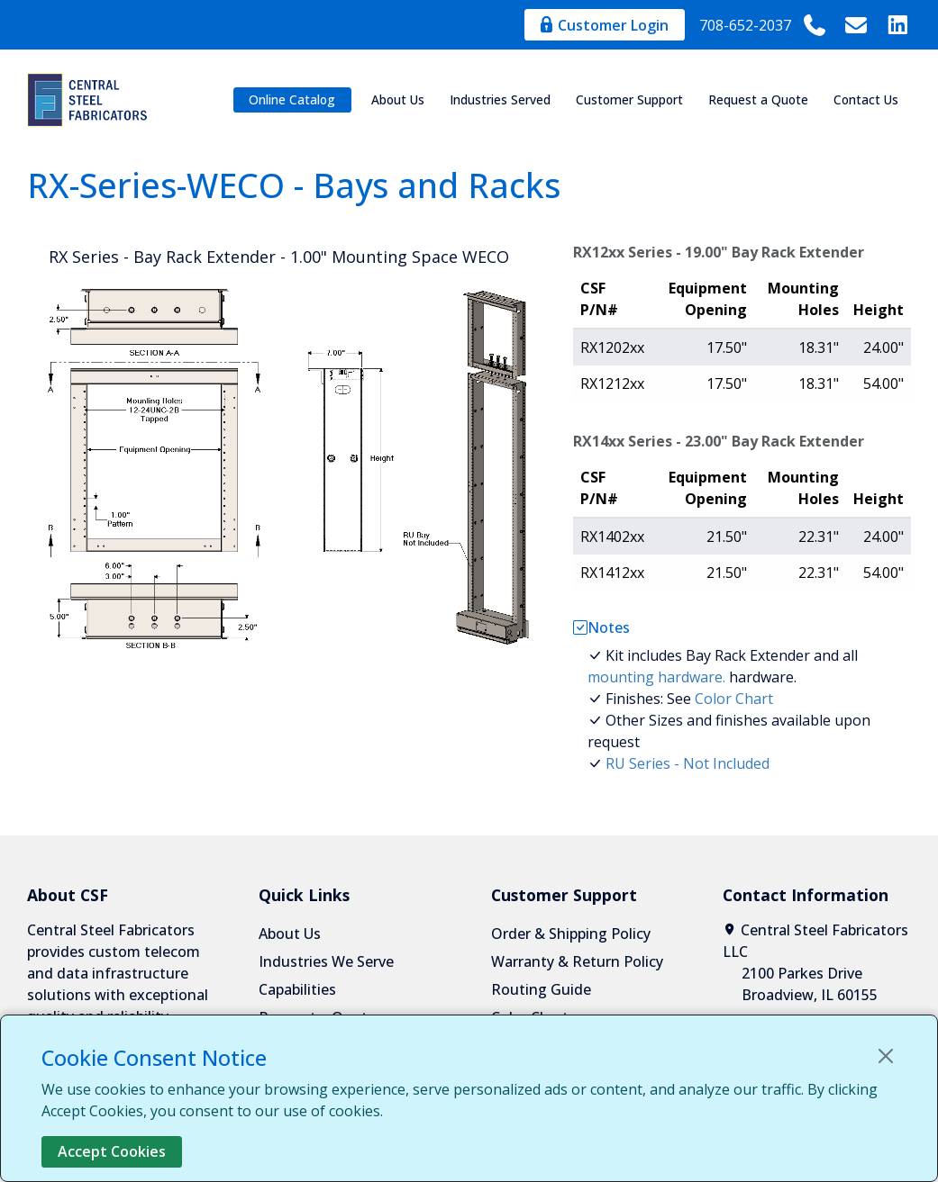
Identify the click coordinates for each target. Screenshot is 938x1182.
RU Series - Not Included (688, 763)
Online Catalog (292, 99)
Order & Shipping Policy (571, 933)
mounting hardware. (656, 677)
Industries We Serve (326, 961)
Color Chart (734, 698)
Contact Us (865, 99)
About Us (397, 99)
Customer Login (605, 25)
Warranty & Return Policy (577, 961)
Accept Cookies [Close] (112, 1151)
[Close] (886, 1056)
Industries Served (500, 99)
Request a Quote (758, 99)
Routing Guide (541, 989)
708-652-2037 (763, 25)
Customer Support (629, 99)
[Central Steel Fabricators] (90, 100)
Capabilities (297, 989)
